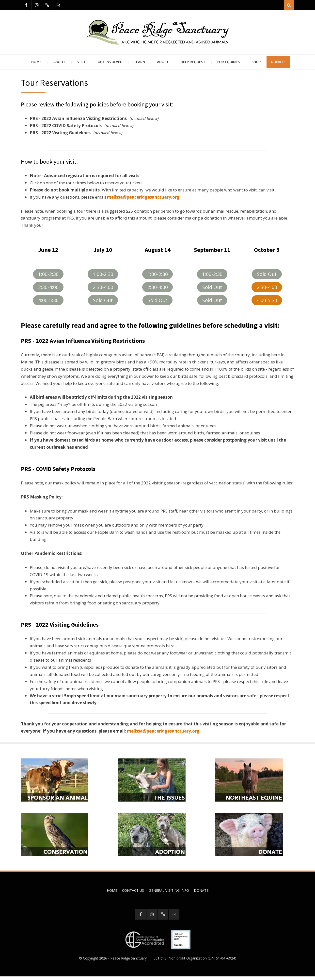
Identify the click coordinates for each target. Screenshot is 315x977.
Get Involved (110, 62)
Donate (278, 62)
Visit (81, 62)
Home (36, 62)
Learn (139, 62)
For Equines (228, 62)
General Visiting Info (169, 891)
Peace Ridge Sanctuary (128, 959)
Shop (256, 62)
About (59, 62)
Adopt (163, 62)
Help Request (193, 62)
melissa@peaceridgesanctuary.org (163, 732)
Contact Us (133, 891)
